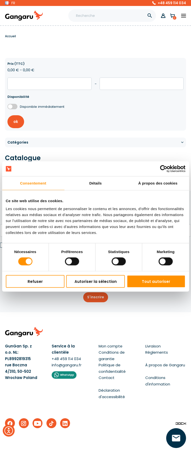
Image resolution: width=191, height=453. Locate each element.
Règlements (156, 352)
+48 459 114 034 (172, 3)
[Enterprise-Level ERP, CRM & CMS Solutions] (181, 423)
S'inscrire (95, 297)
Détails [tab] (95, 183)
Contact (107, 377)
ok (15, 121)
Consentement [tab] (33, 183)
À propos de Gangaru (165, 365)
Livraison (153, 346)
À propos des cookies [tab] (158, 183)
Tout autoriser (156, 281)
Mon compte (110, 346)
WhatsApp (67, 375)
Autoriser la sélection (96, 281)
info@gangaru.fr (66, 365)
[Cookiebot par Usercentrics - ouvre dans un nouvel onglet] (163, 169)
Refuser (35, 281)
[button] (10, 3)
